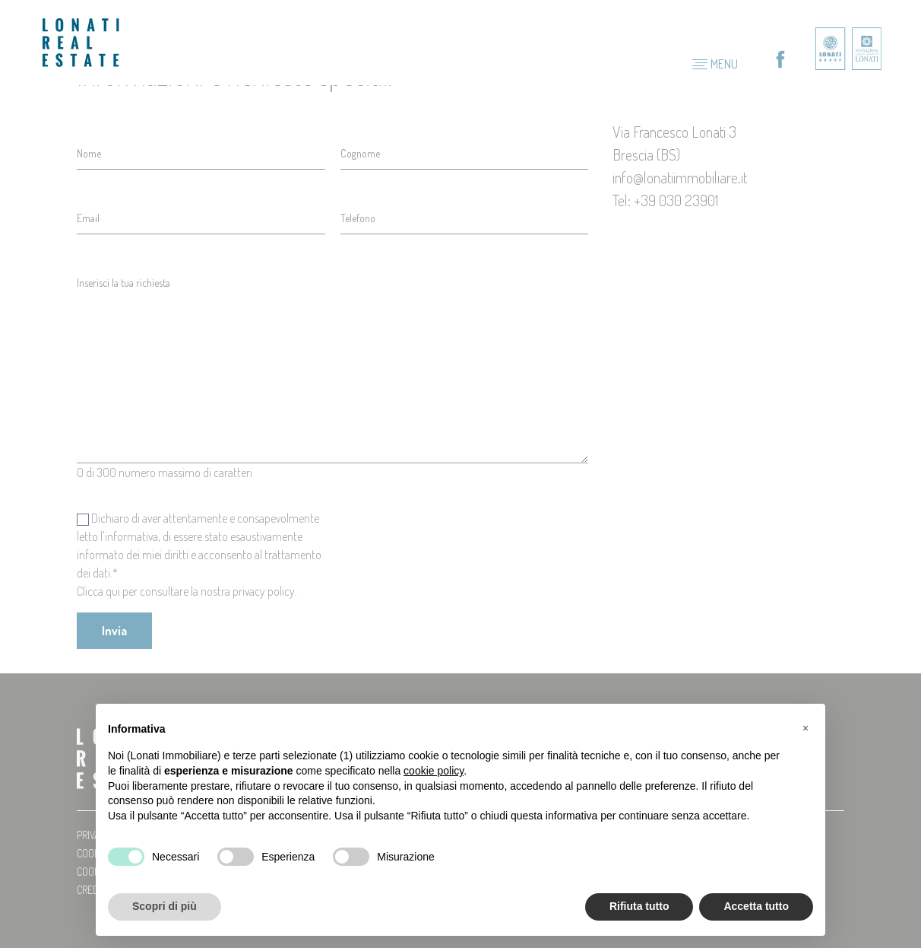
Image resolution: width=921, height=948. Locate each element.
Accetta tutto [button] (756, 906)
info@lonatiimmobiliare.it (679, 177)
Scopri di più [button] (164, 906)
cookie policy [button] (434, 771)
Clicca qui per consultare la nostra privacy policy (186, 591)
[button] (805, 728)
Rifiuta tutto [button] (639, 906)
